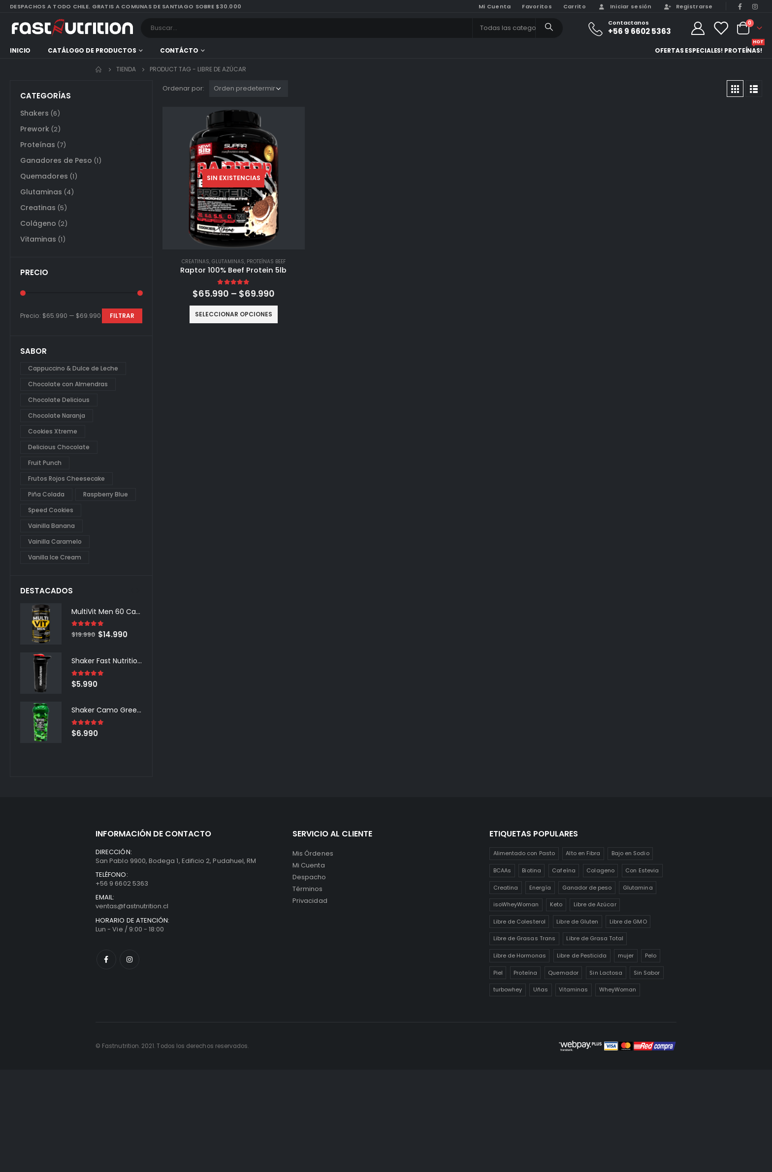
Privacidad (309, 900)
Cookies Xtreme (52, 431)
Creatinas (195, 261)
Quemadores (44, 176)
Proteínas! (743, 49)
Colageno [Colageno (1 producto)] (600, 870)
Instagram (129, 959)
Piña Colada (46, 494)
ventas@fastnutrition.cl (132, 906)
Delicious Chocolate (59, 447)
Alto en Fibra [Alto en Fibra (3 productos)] (583, 853)
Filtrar (122, 315)
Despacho (309, 877)
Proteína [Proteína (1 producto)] (525, 973)
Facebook (106, 959)
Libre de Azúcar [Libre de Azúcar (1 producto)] (595, 904)
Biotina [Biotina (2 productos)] (531, 870)
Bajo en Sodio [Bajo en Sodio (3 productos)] (630, 853)
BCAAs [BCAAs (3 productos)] (502, 870)
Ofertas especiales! (689, 50)
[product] (233, 178)
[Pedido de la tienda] (248, 88)
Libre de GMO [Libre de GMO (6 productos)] (628, 921)
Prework (34, 129)
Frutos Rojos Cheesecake (66, 478)
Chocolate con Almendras (68, 384)
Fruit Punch (45, 463)
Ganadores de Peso (56, 160)
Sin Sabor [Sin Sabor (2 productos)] (647, 973)
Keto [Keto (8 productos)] (556, 904)
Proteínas (37, 145)
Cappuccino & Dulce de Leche (73, 368)
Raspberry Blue (105, 494)
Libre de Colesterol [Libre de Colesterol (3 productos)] (519, 921)
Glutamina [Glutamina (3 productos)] (638, 888)
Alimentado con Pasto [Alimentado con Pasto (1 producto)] (524, 853)
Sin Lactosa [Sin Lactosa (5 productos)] (605, 973)
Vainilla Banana (51, 526)
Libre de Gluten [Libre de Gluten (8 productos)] (577, 921)
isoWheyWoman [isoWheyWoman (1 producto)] (516, 904)
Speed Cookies (50, 510)
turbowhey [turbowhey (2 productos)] (507, 989)
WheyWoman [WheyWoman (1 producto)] (618, 989)
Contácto (179, 50)
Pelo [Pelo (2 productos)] (650, 955)
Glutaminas (228, 261)
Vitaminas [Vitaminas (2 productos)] (573, 989)
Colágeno (38, 223)
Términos (307, 889)
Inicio (20, 50)
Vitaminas (38, 239)
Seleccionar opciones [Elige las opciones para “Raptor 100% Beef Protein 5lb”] (233, 314)
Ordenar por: (183, 88)
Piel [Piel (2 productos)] (498, 973)
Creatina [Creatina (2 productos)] (505, 888)
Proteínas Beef (266, 261)
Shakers (34, 113)
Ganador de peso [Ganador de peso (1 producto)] (587, 888)
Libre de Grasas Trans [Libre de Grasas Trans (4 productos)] (524, 938)
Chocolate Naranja (56, 415)
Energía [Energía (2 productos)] (540, 888)
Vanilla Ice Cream (54, 557)
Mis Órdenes (312, 853)
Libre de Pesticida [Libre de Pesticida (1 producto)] (582, 955)
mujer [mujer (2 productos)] (626, 955)
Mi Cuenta (308, 865)
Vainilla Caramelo (55, 541)
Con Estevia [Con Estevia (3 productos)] (642, 870)
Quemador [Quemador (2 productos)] (563, 973)
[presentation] (132, 590)
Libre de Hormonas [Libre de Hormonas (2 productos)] (519, 955)
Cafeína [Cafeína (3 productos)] (563, 870)
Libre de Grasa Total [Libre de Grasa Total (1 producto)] (594, 938)
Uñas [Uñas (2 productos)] (540, 989)
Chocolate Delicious (59, 400)
